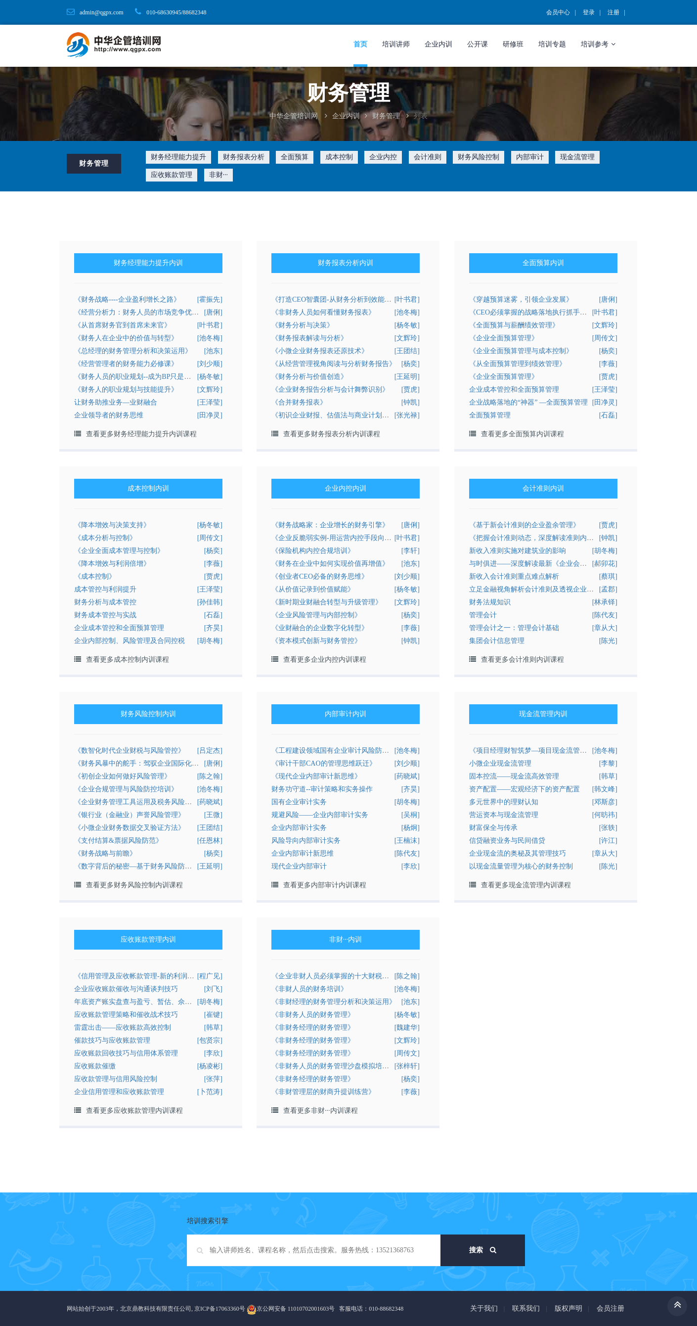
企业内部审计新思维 (302, 853)
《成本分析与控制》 (105, 538)
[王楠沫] (407, 840)
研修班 (513, 44)
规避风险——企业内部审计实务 (319, 815)
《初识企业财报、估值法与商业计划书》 (333, 415)
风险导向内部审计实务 (306, 840)
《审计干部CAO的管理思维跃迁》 (323, 763)
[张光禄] (407, 415)
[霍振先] (209, 299)
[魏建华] (407, 1027)
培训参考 (598, 44)
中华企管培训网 (293, 116)
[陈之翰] (209, 776)
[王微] (213, 815)
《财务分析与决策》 (302, 325)
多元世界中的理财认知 (503, 802)
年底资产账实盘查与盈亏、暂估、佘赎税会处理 (146, 1002)
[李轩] (410, 550)
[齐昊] (213, 628)
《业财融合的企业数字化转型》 (319, 628)
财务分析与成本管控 (105, 602)
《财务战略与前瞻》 (105, 853)
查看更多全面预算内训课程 (522, 434)
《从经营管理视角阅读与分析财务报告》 (333, 363)
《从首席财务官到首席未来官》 (122, 325)
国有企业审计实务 (299, 802)
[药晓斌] (407, 776)
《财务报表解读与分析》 (309, 338)
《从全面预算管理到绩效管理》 (517, 363)
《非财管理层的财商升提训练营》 (323, 1092)
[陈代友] (604, 615)
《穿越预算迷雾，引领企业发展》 (521, 299)
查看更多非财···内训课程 (320, 1110)
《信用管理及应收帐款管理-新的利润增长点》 (144, 976)
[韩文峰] (604, 789)
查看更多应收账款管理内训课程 (134, 1110)
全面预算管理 (490, 415)
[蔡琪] (608, 576)
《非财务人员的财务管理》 (312, 1014)
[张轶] (608, 827)
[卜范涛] (209, 1092)
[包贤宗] (209, 1040)
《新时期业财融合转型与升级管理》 (326, 602)
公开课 (477, 44)
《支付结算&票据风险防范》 (118, 840)
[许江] (608, 840)
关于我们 (484, 1308)
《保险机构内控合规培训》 (312, 550)
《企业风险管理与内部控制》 (316, 615)
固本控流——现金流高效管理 (514, 776)
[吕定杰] (209, 750)
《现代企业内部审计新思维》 (316, 776)
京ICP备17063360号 (219, 1308)
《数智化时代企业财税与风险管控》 (129, 750)
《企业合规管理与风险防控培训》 (126, 789)
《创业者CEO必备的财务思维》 (319, 576)
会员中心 (558, 12)
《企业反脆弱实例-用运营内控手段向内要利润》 (345, 538)
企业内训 (438, 44)
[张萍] (213, 1079)
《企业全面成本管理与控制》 (119, 550)
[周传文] (604, 338)
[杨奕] (410, 363)
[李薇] (608, 363)
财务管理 (386, 116)
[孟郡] (608, 589)
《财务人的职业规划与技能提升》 (126, 389)
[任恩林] (209, 840)
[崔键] (213, 1014)
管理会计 (483, 615)
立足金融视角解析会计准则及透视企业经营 (535, 589)
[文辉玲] (209, 389)
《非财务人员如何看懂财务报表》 (323, 312)
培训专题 (552, 44)
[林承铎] (604, 602)
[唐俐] (213, 312)
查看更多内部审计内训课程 (324, 885)
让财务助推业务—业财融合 (115, 402)
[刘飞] (213, 989)
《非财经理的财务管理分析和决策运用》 (333, 1002)
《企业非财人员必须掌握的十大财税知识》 (337, 976)
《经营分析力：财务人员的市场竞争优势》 (140, 312)
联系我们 (526, 1308)
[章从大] (604, 628)
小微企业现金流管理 (500, 763)
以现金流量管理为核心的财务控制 (521, 866)
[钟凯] (410, 402)
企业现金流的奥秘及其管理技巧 (517, 853)
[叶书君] (209, 325)
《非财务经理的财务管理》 (312, 1027)
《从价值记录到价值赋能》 (312, 589)
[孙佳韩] (209, 602)
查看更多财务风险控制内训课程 (134, 885)
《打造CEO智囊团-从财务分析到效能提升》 (338, 299)
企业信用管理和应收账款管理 (119, 1092)
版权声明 (568, 1308)
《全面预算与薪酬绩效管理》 (514, 325)
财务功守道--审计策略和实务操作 (322, 789)
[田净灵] (209, 415)
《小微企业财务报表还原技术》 (319, 351)
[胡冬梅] (209, 640)
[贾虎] (410, 389)
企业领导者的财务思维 (108, 415)
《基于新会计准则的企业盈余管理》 (524, 525)
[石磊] (608, 415)
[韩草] (608, 776)
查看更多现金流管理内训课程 (526, 885)
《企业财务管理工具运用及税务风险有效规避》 (146, 802)
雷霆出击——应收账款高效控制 (122, 1027)
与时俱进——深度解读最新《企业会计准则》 (538, 563)
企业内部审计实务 (299, 827)
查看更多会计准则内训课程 (522, 659)
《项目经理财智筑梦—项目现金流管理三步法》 (541, 750)
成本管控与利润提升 (105, 589)
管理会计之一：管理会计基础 (514, 628)
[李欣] (410, 866)
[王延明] (407, 376)
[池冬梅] (209, 338)
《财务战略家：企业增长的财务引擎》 (330, 525)
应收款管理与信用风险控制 (115, 1079)
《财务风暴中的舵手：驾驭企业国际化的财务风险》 (153, 763)
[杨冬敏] (407, 325)
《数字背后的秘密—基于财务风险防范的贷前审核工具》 (160, 866)
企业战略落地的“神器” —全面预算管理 (528, 402)
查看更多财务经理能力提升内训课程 (141, 434)
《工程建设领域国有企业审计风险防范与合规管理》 (351, 750)
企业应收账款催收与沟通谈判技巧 (126, 989)
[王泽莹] (209, 402)
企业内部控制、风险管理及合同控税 (129, 640)
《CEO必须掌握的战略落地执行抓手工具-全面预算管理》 (557, 312)
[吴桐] (410, 815)
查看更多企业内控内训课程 (324, 659)
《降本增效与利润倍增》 (112, 563)
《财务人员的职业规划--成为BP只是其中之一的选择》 (156, 376)
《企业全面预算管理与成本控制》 (521, 351)
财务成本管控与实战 (105, 615)
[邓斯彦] (604, 802)
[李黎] (608, 763)
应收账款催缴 (95, 1066)
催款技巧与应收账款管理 (112, 1040)
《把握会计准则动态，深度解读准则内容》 (535, 538)
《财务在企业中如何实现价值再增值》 (330, 563)
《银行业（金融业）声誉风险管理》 (129, 815)
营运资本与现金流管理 (503, 815)
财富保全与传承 (493, 827)
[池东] (213, 351)
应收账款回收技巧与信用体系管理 (126, 1053)
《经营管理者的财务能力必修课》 (126, 363)
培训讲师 (396, 44)
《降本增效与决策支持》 (112, 525)
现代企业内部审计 (299, 866)
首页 (360, 44)
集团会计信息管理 (496, 640)
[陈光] (608, 640)
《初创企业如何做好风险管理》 (122, 776)
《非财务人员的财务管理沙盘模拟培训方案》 (340, 1066)
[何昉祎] (604, 815)
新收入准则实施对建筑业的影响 (517, 550)
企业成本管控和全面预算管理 (514, 389)
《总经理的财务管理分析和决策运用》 (133, 351)
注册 (613, 12)
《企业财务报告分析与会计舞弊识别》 (330, 389)
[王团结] (407, 351)
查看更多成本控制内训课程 (127, 659)
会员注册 (610, 1308)
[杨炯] (410, 827)
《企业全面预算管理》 (503, 338)
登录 (589, 12)
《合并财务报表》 (299, 402)
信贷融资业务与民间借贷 (507, 840)
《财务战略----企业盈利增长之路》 (127, 299)
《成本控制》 (95, 576)
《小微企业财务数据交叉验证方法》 (129, 827)
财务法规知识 (490, 602)
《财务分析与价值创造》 (309, 376)
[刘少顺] (209, 363)
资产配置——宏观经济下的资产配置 (524, 789)
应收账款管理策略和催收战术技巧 (126, 1014)
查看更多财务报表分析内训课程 (331, 434)
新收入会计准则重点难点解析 (514, 576)
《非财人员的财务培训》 (309, 989)
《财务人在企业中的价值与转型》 (126, 338)
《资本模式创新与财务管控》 (316, 640)
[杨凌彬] (209, 1066)
